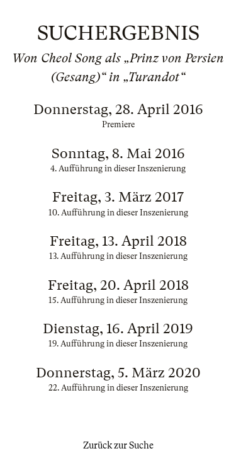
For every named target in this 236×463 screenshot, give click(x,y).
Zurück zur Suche (118, 445)
